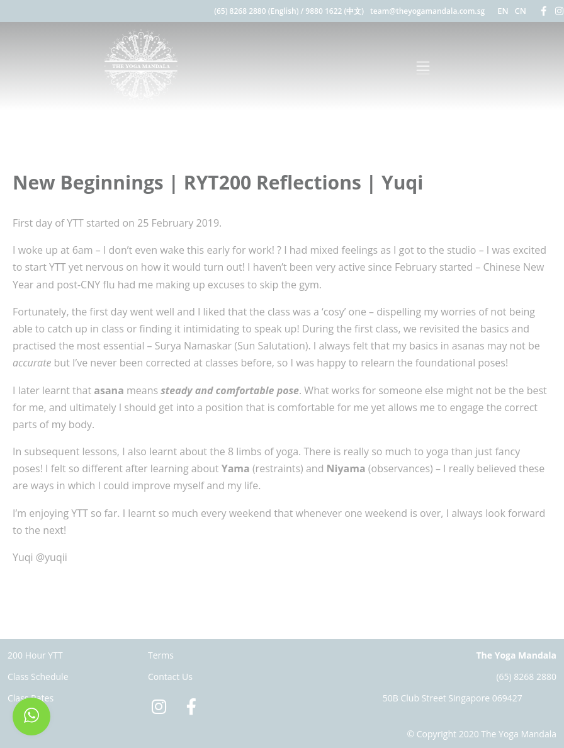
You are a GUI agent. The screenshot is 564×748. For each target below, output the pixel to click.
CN (520, 10)
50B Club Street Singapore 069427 (452, 698)
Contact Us (170, 677)
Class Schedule (38, 677)
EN (502, 10)
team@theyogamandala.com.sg (427, 11)
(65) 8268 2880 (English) (256, 11)
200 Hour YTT (35, 655)
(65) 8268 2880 (526, 677)
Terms (161, 655)
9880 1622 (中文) (334, 11)
